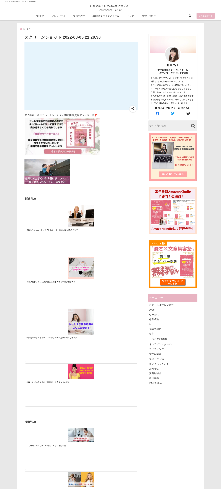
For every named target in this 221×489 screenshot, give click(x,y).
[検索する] (193, 125)
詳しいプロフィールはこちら (172, 108)
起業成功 (154, 319)
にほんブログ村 (151, 467)
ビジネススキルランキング (157, 453)
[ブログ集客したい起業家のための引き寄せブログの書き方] (67, 214)
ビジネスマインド (159, 363)
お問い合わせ (149, 17)
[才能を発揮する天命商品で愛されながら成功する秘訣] (123, 259)
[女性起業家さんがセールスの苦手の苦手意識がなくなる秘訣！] (95, 216)
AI (150, 324)
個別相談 (154, 378)
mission (40, 17)
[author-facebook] (158, 113)
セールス (154, 314)
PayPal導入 (155, 383)
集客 (151, 333)
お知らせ (154, 368)
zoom (152, 309)
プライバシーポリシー (126, 482)
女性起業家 (155, 354)
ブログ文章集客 (160, 339)
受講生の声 (79, 17)
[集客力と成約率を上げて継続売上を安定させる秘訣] (123, 211)
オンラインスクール (160, 344)
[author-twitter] (173, 113)
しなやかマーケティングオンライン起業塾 (103, 486)
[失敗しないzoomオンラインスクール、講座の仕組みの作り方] (39, 214)
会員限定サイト (205, 17)
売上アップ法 (156, 358)
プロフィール (59, 17)
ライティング (156, 349)
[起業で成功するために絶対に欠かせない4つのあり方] (95, 258)
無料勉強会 (155, 373)
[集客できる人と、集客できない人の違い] (67, 259)
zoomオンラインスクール (106, 17)
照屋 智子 (172, 64)
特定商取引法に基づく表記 (96, 482)
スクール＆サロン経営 (161, 304)
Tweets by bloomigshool (96, 412)
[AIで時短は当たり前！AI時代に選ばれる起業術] (39, 258)
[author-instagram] (188, 113)
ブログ (130, 17)
